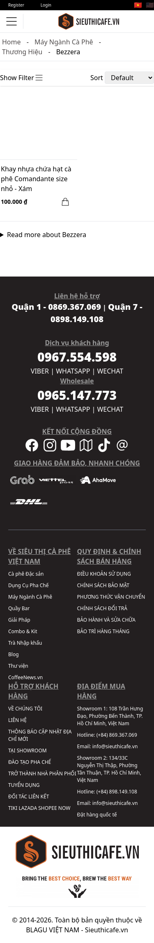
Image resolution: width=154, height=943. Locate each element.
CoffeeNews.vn (25, 677)
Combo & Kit (22, 631)
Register (16, 5)
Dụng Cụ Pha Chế (28, 585)
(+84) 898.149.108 (117, 791)
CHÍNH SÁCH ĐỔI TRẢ (102, 608)
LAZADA (27, 808)
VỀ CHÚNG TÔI (25, 708)
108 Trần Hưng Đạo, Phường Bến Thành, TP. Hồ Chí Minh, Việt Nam (110, 716)
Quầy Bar (19, 608)
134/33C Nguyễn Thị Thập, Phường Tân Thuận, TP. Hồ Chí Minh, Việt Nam (109, 769)
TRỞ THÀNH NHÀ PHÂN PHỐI (42, 773)
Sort (96, 77)
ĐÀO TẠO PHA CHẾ (29, 762)
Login (46, 5)
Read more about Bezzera (46, 234)
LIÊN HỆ (17, 720)
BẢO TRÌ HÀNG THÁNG (103, 631)
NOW (64, 808)
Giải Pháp (19, 619)
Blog (13, 654)
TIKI (12, 808)
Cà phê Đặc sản (26, 573)
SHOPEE (47, 808)
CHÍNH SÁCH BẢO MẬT (103, 585)
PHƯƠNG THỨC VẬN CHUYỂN (111, 596)
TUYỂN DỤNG (24, 785)
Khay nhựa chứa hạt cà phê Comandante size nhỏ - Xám (36, 178)
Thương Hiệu (22, 51)
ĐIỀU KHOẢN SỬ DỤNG (104, 573)
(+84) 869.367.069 (117, 734)
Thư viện (18, 665)
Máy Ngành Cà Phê (63, 41)
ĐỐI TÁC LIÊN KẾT (28, 796)
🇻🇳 (138, 4)
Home (11, 41)
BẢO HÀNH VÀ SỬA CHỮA (106, 619)
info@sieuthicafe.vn (115, 746)
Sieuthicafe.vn (106, 929)
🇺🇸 (150, 4)
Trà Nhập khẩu (25, 642)
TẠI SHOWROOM (27, 750)
